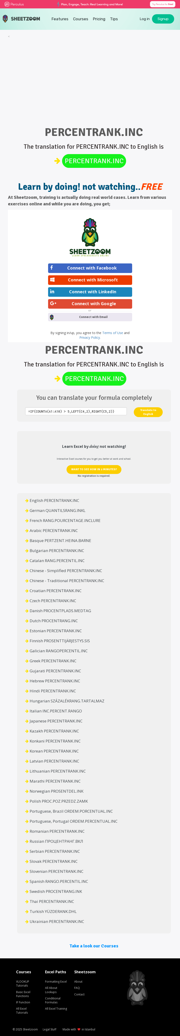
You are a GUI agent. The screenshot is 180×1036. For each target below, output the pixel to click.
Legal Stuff (49, 1029)
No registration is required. (94, 476)
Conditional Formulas (52, 1000)
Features (60, 19)
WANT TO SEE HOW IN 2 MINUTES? (94, 469)
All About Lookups (51, 990)
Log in (145, 19)
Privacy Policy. (90, 337)
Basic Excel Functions (23, 994)
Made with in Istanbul (79, 1029)
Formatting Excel (56, 982)
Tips (114, 19)
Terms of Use (113, 333)
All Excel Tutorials (22, 1011)
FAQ (77, 988)
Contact (79, 994)
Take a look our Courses (94, 946)
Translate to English (148, 412)
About (78, 982)
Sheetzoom (30, 1029)
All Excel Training (56, 1009)
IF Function (23, 1002)
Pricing (99, 19)
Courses (80, 19)
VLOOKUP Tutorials (22, 984)
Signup (163, 19)
